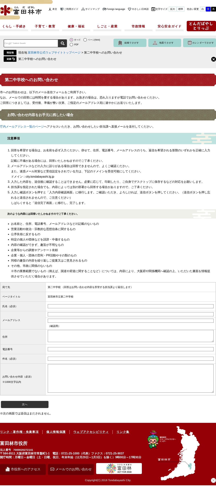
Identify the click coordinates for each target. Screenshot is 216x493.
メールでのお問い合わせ (73, 477)
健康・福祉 (76, 26)
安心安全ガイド (170, 26)
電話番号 (7, 351)
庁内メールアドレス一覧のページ (22, 126)
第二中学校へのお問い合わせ (37, 58)
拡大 (172, 9)
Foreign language (116, 9)
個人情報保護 (56, 439)
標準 (180, 9)
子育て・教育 (45, 26)
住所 (5, 337)
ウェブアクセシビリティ (91, 439)
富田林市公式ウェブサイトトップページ (54, 52)
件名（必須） (10, 360)
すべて (77, 40)
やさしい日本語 (140, 9)
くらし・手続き (14, 26)
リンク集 (122, 439)
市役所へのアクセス (25, 477)
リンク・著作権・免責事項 (19, 439)
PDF (76, 44)
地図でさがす (166, 42)
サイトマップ (92, 9)
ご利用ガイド (71, 9)
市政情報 (138, 26)
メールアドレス (11, 320)
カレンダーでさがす (203, 42)
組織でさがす (131, 42)
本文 (54, 9)
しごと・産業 (107, 26)
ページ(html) (94, 40)
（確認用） (54, 326)
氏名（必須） (10, 306)
